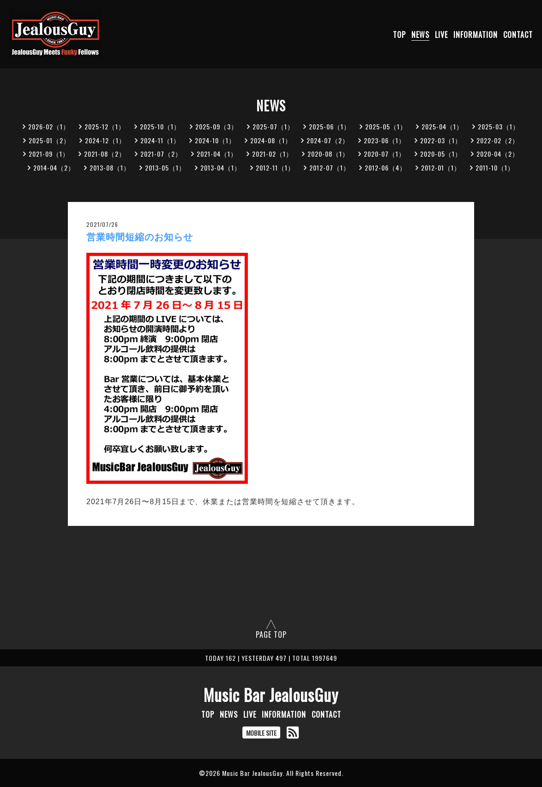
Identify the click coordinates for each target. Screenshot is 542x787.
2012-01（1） (441, 167)
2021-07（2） (161, 154)
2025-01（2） (49, 140)
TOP (399, 34)
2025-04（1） (442, 126)
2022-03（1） (441, 140)
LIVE (441, 34)
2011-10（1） (495, 167)
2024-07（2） (328, 140)
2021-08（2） (105, 154)
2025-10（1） (160, 126)
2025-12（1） (104, 126)
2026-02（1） (49, 126)
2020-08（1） (328, 154)
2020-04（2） (497, 154)
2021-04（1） (217, 154)
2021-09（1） (49, 154)
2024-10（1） (215, 140)
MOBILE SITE (261, 733)
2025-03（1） (498, 126)
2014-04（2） (54, 167)
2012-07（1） (329, 167)
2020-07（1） (384, 154)
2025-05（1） (386, 126)
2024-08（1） (271, 140)
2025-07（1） (273, 126)
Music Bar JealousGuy (271, 695)
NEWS (420, 34)
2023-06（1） (384, 140)
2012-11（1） (275, 167)
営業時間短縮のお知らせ (139, 237)
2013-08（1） (110, 167)
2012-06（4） (385, 167)
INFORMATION (475, 34)
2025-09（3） (216, 126)
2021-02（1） (272, 154)
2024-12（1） (105, 140)
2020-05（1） (441, 154)
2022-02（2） (497, 140)
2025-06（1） (329, 126)
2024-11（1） (160, 140)
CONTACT (518, 34)
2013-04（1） (220, 167)
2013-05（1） (165, 167)
